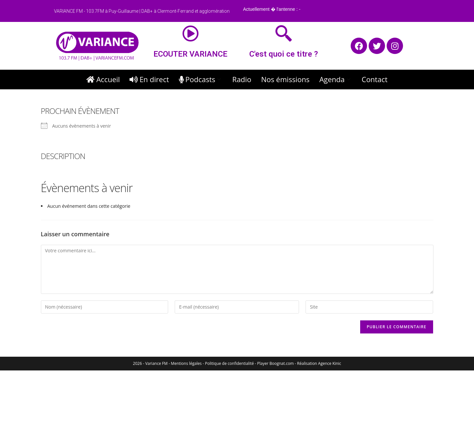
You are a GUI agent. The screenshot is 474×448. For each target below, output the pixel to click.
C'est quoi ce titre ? (283, 54)
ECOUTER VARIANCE (190, 54)
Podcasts (201, 79)
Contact (375, 79)
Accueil (103, 79)
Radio (241, 79)
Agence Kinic (329, 363)
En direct (149, 79)
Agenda (335, 79)
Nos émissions (285, 79)
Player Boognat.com (275, 363)
